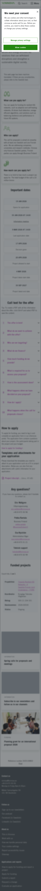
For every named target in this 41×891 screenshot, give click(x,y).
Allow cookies (20, 47)
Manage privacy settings (20, 40)
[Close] (37, 12)
